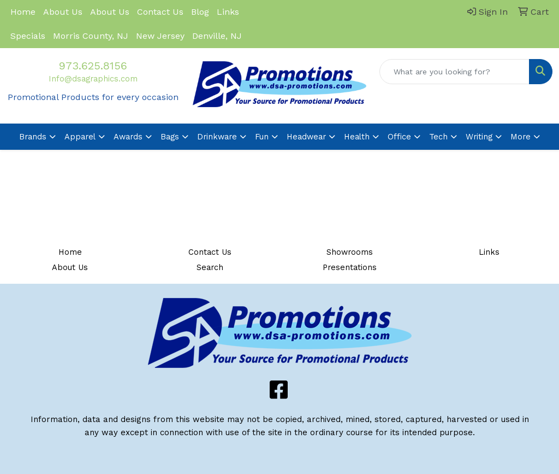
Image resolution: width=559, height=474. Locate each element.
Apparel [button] (80, 137)
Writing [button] (479, 137)
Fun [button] (262, 137)
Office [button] (399, 137)
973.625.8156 (93, 65)
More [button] (520, 137)
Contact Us (160, 12)
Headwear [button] (306, 137)
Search (210, 267)
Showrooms (349, 252)
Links (228, 12)
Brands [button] (32, 137)
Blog (200, 12)
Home (22, 12)
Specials (27, 36)
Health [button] (357, 137)
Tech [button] (438, 137)
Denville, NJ (217, 36)
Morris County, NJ (90, 36)
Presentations (350, 267)
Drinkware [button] (217, 137)
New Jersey (160, 36)
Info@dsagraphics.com (93, 79)
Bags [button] (169, 137)
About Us (62, 12)
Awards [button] (128, 137)
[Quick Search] (454, 71)
